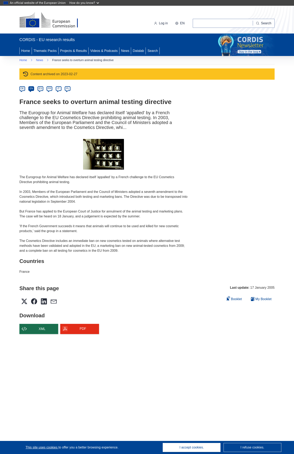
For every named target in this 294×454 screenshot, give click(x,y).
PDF (83, 328)
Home (25, 51)
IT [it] (58, 88)
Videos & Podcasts (104, 51)
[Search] (264, 23)
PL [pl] (67, 88)
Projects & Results (73, 51)
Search (152, 51)
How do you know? (84, 2)
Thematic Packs (45, 51)
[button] (180, 23)
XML (42, 329)
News (125, 51)
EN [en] (31, 88)
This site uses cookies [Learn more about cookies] (42, 447)
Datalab (138, 51)
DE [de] (22, 88)
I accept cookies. (191, 447)
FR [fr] (49, 88)
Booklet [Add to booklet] (234, 298)
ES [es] (40, 88)
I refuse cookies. (252, 447)
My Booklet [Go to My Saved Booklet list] (261, 299)
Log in (161, 23)
